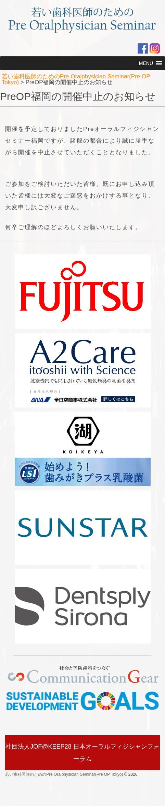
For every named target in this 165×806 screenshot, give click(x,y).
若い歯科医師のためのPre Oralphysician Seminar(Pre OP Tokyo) (64, 774)
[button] (146, 63)
